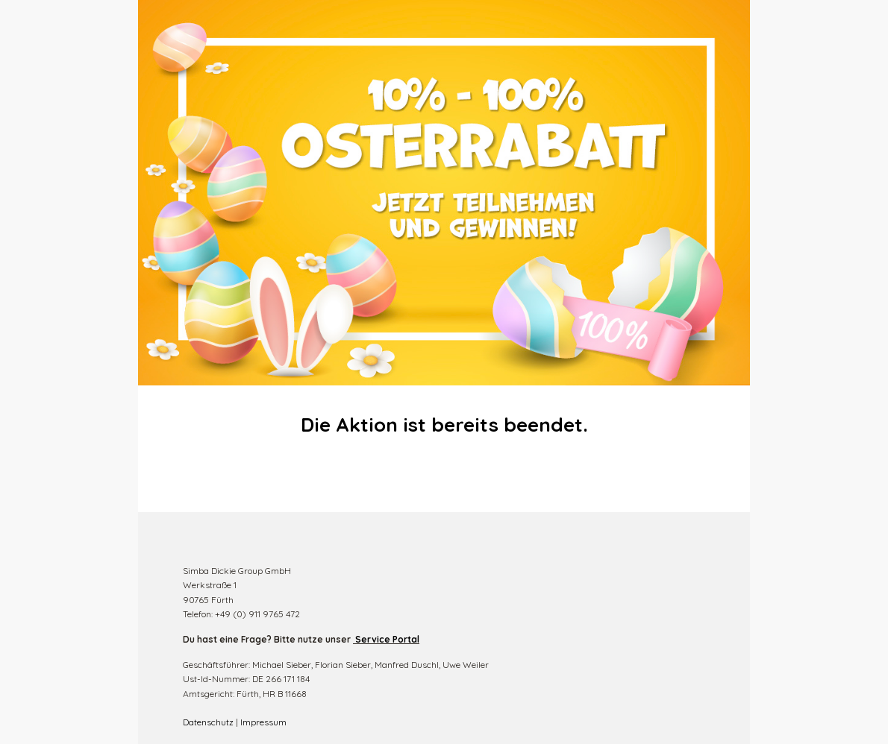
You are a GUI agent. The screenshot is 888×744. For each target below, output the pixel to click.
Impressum (263, 722)
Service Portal (387, 639)
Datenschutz (208, 722)
